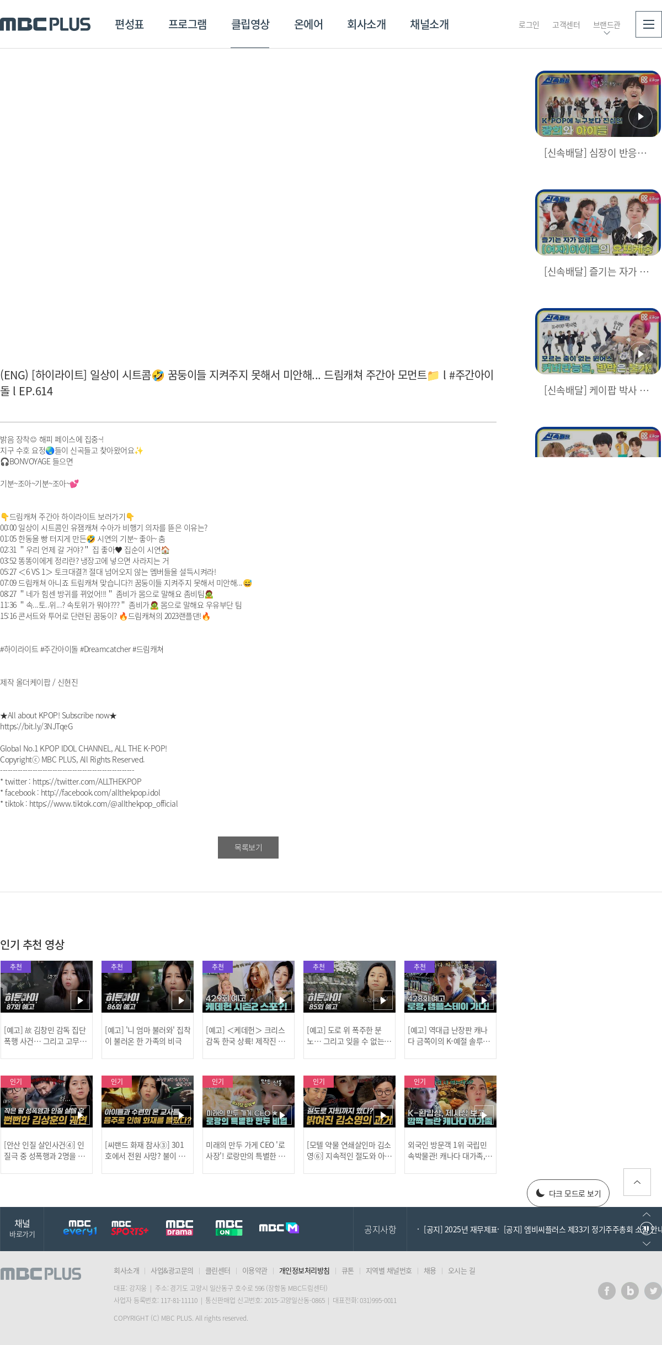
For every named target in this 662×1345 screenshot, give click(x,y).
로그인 (529, 24)
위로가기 (637, 1182)
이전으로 (646, 1214)
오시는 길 (462, 1270)
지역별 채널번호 (389, 1270)
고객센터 (566, 24)
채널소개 (429, 24)
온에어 (308, 24)
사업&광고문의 (172, 1270)
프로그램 (187, 24)
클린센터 (218, 1270)
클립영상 (250, 24)
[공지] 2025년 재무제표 (461, 1229)
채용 (430, 1270)
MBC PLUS (45, 24)
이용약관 (255, 1270)
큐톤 (347, 1270)
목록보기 (248, 846)
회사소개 (366, 24)
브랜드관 (607, 24)
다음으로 (646, 1243)
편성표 (129, 24)
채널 (22, 1227)
